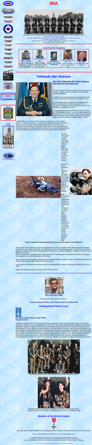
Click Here (8, 119)
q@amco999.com (8, 98)
